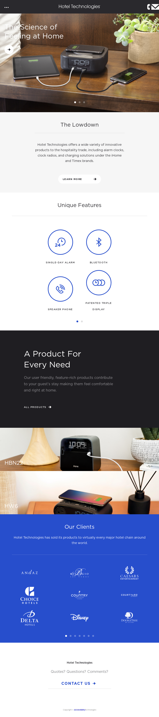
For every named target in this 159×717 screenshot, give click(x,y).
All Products (37, 407)
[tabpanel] (79, 63)
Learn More (80, 179)
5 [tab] (84, 636)
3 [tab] (84, 102)
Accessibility (79, 710)
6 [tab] (89, 636)
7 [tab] (93, 636)
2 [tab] (80, 102)
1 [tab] (75, 102)
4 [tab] (80, 636)
